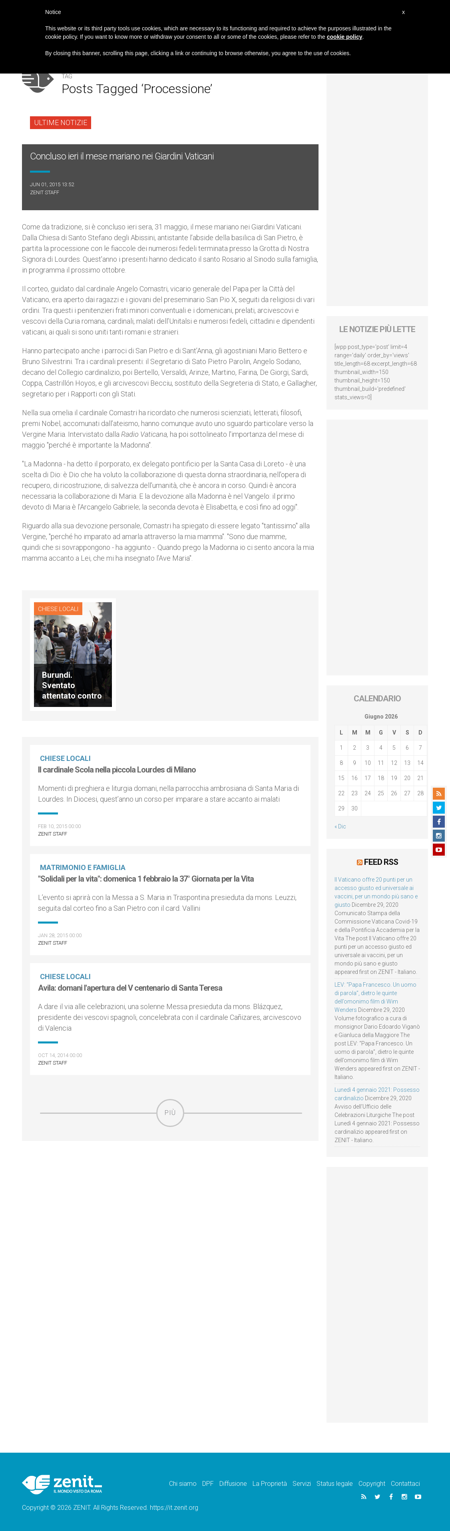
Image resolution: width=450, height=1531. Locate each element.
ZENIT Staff (44, 192)
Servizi (302, 1483)
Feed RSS (381, 862)
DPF (208, 1483)
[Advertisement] (170, 1185)
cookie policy (344, 37)
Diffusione (233, 1483)
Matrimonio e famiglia (82, 867)
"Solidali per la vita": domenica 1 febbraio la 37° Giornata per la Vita (146, 879)
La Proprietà (270, 1483)
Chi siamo (183, 1483)
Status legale (335, 1483)
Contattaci (405, 1483)
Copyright (371, 1483)
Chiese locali (58, 609)
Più (170, 1113)
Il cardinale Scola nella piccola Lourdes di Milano (117, 769)
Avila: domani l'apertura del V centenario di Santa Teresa (130, 988)
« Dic (340, 826)
